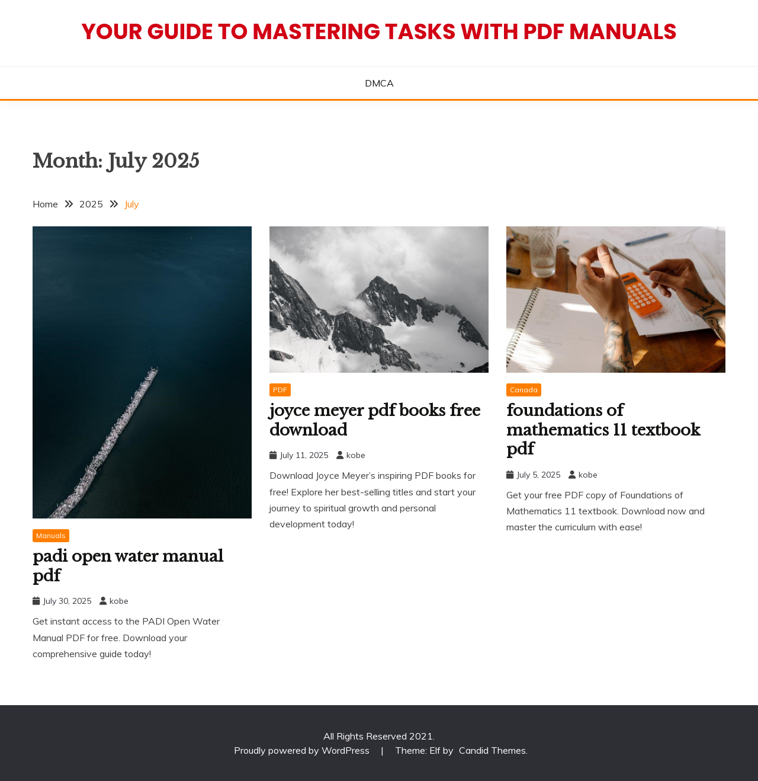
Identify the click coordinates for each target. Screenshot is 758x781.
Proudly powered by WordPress (303, 750)
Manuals (51, 535)
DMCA (379, 83)
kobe (119, 601)
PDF (280, 389)
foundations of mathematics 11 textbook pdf (603, 430)
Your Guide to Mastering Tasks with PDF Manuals (379, 31)
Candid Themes (492, 750)
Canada (524, 389)
